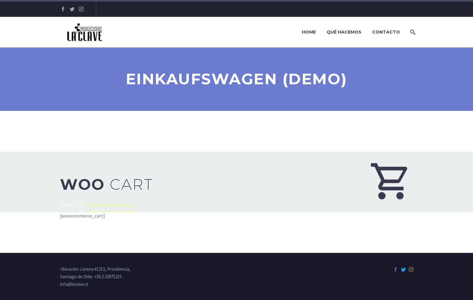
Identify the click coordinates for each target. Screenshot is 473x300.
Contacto (386, 32)
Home (309, 32)
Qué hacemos (344, 32)
